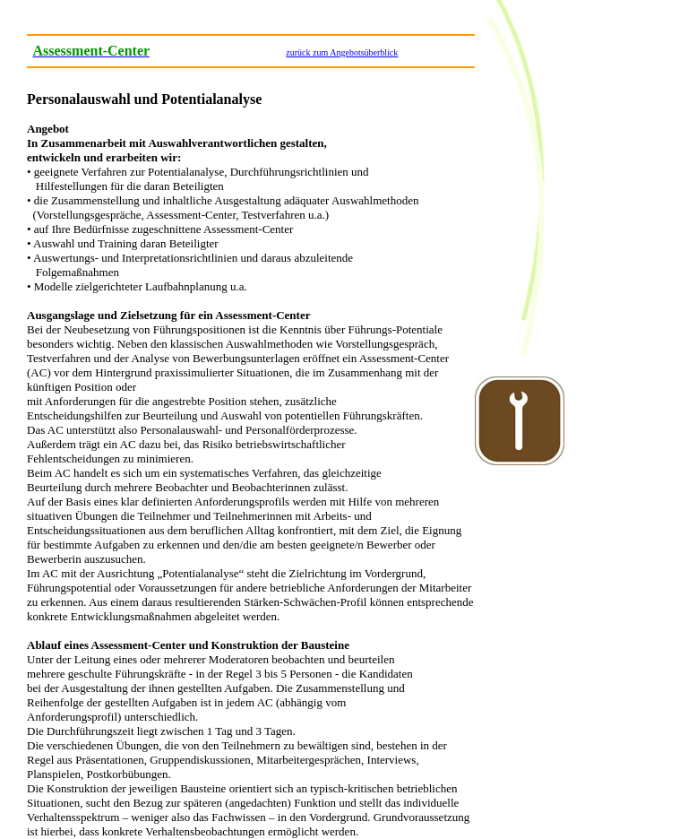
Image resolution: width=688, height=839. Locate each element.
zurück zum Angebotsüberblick (342, 52)
